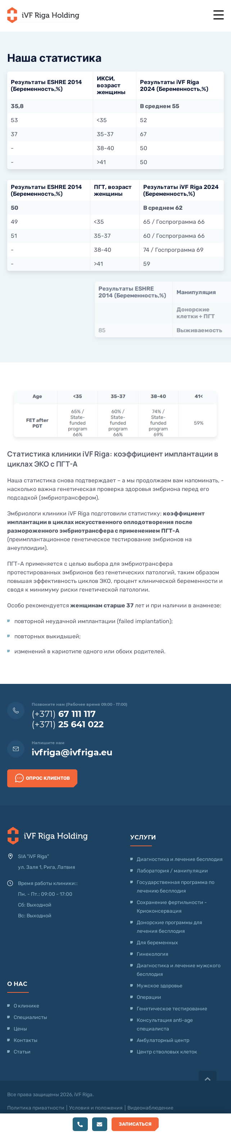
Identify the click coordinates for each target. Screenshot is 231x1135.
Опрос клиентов (42, 778)
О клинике (26, 1006)
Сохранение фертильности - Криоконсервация (172, 906)
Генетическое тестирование (172, 1009)
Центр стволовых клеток (167, 1052)
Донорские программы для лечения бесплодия (169, 926)
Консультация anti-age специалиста (165, 1024)
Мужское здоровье (159, 986)
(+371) (64, 714)
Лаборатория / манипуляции (172, 871)
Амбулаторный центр (163, 1040)
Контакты (25, 1040)
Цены (20, 1029)
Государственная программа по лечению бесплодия (175, 886)
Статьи (22, 1052)
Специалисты (30, 1017)
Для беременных (157, 943)
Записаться (135, 1124)
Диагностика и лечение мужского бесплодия (179, 970)
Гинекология (152, 954)
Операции (149, 997)
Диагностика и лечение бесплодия (180, 859)
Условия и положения (96, 1108)
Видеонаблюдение (150, 1108)
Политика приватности (35, 1108)
